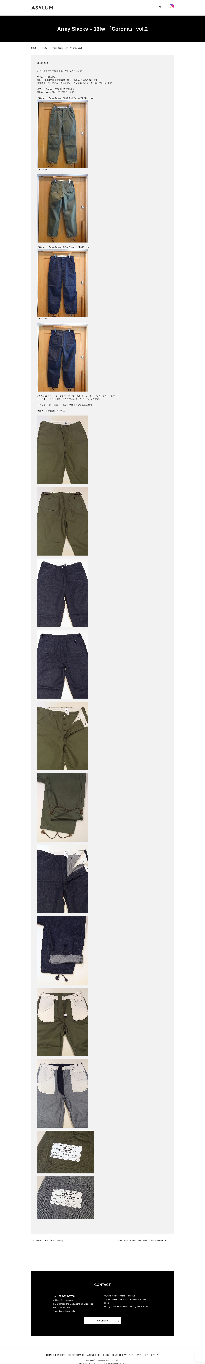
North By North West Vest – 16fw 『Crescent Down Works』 (145, 1238)
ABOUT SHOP (124, 6)
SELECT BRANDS (99, 6)
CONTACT (137, 6)
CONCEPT (84, 6)
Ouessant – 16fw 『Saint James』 (48, 1238)
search (156, 6)
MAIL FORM (102, 1318)
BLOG (112, 6)
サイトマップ (153, 1352)
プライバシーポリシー (134, 1352)
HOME (74, 6)
